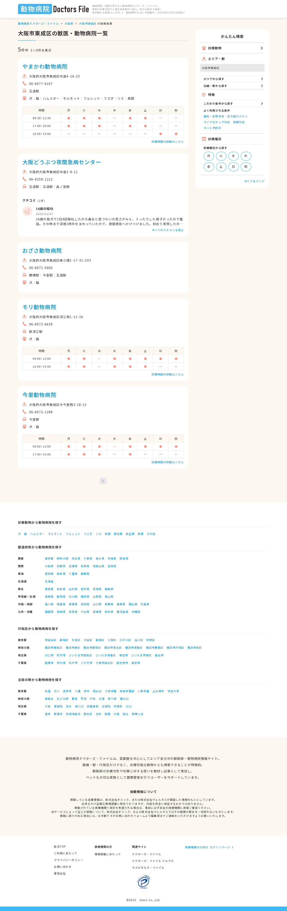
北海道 (49, 581)
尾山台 (97, 691)
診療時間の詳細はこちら (168, 141)
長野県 (49, 596)
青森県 (49, 589)
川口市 (49, 655)
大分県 (85, 612)
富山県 (109, 596)
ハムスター (37, 534)
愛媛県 (73, 604)
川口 (128, 706)
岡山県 (133, 604)
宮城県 (97, 589)
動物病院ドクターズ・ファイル (38, 23)
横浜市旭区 (194, 647)
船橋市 (49, 663)
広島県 (145, 604)
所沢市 (61, 655)
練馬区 (64, 640)
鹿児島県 (122, 612)
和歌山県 (98, 566)
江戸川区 (125, 640)
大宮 (48, 706)
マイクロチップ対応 (217, 122)
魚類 (141, 534)
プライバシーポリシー (68, 860)
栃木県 (100, 558)
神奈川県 (62, 558)
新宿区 (100, 640)
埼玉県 (76, 558)
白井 (99, 714)
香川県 (49, 604)
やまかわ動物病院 (44, 66)
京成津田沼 (73, 714)
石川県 (73, 596)
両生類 (130, 534)
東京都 (49, 558)
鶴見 (75, 698)
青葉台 (49, 698)
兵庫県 (73, 566)
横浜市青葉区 (54, 647)
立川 (57, 691)
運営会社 (59, 873)
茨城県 (112, 558)
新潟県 (61, 596)
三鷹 (78, 691)
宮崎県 (97, 612)
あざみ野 (62, 698)
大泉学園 (111, 691)
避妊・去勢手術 (214, 116)
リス (98, 534)
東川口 (79, 706)
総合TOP (60, 846)
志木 (69, 706)
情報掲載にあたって (108, 854)
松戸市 (73, 663)
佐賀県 (73, 612)
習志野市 (122, 663)
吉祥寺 (67, 691)
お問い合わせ (63, 866)
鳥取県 (109, 604)
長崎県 (61, 612)
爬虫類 (118, 534)
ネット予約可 (212, 128)
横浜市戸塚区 (175, 647)
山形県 (73, 589)
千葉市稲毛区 (104, 663)
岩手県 (85, 589)
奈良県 (85, 566)
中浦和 (118, 706)
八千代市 (86, 663)
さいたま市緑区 (141, 655)
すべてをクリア (254, 181)
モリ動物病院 (39, 307)
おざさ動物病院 (42, 250)
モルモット (55, 534)
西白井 (88, 714)
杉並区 (76, 640)
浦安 (48, 714)
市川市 (61, 663)
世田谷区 (51, 640)
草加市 (123, 655)
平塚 (84, 698)
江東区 (112, 640)
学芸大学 (173, 691)
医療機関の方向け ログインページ (207, 847)
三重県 (73, 573)
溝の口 (124, 698)
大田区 (88, 640)
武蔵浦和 (92, 706)
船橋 (108, 714)
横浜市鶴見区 (155, 647)
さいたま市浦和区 (80, 655)
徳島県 (61, 604)
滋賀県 (112, 566)
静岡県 (85, 573)
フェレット (73, 534)
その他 (151, 534)
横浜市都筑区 (92, 647)
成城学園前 (127, 691)
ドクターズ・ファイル (146, 854)
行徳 (117, 714)
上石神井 (158, 691)
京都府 (61, 566)
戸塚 (93, 698)
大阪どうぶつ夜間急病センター (61, 162)
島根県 (121, 604)
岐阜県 (61, 573)
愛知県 (49, 573)
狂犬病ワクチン (237, 116)
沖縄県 (136, 612)
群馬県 (124, 558)
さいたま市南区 (106, 655)
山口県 (97, 604)
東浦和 (58, 706)
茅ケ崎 (112, 698)
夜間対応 (239, 122)
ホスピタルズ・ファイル (148, 867)
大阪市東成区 (88, 23)
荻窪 (48, 691)
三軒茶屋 (143, 691)
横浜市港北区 (113, 647)
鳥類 (108, 534)
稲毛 (125, 714)
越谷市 (159, 655)
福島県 (109, 589)
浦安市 (135, 663)
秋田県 (61, 589)
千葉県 (88, 558)
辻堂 (102, 698)
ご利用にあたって (65, 853)
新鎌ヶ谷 (138, 714)
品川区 (139, 640)
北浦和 (106, 706)
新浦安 (58, 714)
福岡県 (49, 612)
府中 (87, 691)
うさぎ (88, 534)
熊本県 (109, 612)
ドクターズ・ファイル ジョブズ (153, 861)
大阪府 (69, 23)
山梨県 (97, 596)
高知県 (85, 604)
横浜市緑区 (73, 647)
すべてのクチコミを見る (168, 230)
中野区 (150, 640)
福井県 (85, 596)
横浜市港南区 (134, 647)
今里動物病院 (39, 394)
